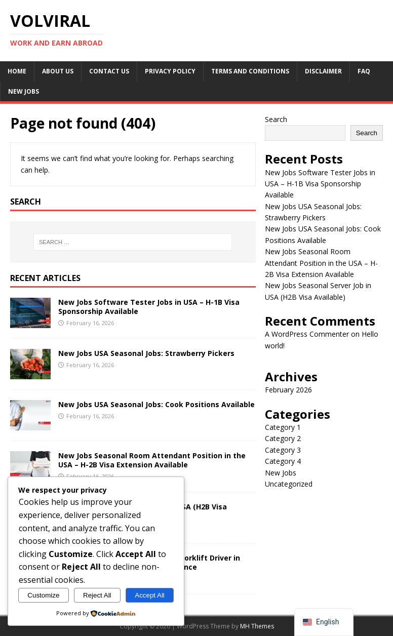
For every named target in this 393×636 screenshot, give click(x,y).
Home (17, 71)
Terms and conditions (250, 71)
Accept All (150, 595)
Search (276, 119)
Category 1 (283, 427)
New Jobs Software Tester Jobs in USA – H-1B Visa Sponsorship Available (149, 306)
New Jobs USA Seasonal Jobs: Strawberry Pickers (146, 353)
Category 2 (283, 438)
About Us (57, 71)
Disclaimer (323, 71)
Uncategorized (288, 484)
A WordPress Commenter (307, 334)
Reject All (97, 595)
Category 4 (283, 461)
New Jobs (23, 91)
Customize (43, 595)
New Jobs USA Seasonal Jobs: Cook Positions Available (156, 404)
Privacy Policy (170, 71)
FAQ (364, 71)
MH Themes (257, 626)
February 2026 (288, 389)
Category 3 (283, 450)
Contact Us (109, 71)
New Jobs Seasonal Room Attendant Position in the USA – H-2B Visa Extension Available (152, 460)
